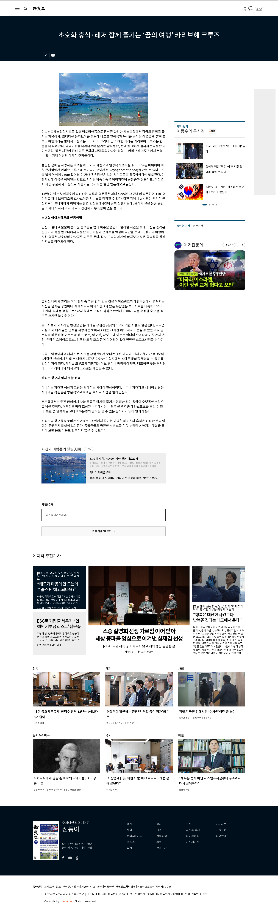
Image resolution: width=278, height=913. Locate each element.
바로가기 (229, 245)
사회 (129, 830)
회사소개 (49, 886)
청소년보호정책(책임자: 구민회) (155, 886)
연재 (188, 824)
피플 (159, 842)
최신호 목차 (193, 830)
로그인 (259, 9)
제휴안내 (86, 886)
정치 (129, 824)
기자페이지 (192, 842)
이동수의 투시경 (191, 131)
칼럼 (129, 848)
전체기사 (161, 848)
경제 (159, 824)
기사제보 (221, 824)
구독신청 (221, 830)
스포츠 (131, 842)
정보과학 (161, 836)
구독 (89, 449)
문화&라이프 (134, 836)
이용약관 (109, 886)
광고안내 (221, 836)
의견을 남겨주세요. (56, 515)
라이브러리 (192, 836)
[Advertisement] (94, 271)
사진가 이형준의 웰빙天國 (61, 449)
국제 (159, 830)
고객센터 (98, 886)
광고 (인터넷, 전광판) (68, 886)
